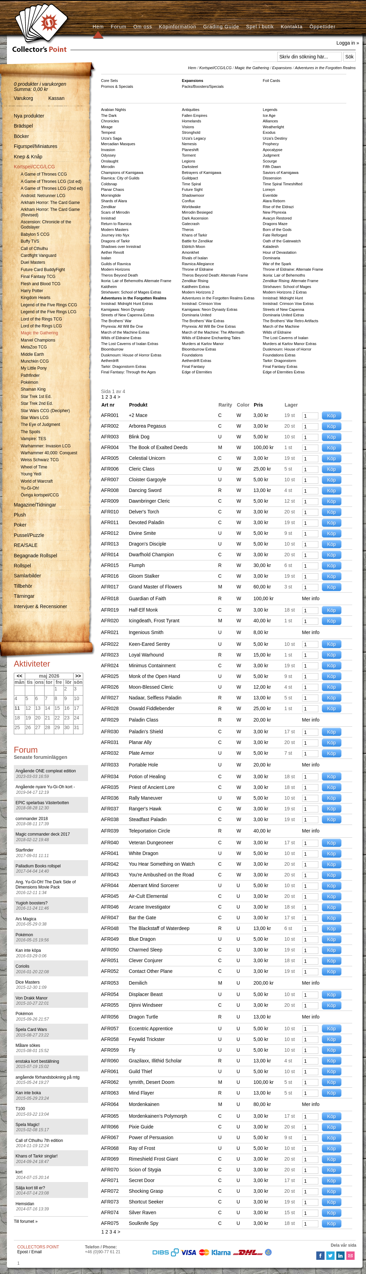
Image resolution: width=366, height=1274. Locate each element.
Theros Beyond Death (119, 275)
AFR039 (110, 831)
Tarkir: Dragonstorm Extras (123, 366)
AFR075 (110, 1223)
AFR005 (110, 458)
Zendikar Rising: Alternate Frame (290, 281)
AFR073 (110, 1202)
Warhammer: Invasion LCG (46, 446)
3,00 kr (260, 415)
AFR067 (110, 1137)
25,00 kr (262, 469)
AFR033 (110, 765)
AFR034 (110, 776)
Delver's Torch (144, 511)
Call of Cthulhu (34, 248)
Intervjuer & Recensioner (40, 606)
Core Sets (109, 80)
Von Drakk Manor (32, 998)
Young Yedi (31, 474)
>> (78, 676)
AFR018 (110, 598)
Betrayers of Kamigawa (201, 172)
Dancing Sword (145, 490)
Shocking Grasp (146, 1191)
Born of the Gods (277, 229)
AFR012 (110, 533)
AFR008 (110, 490)
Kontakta (291, 26)
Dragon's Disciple (147, 544)
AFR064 (110, 1104)
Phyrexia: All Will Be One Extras (209, 326)
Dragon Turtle (143, 1017)
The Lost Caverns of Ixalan (285, 338)
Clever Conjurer (146, 960)
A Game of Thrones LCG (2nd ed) (52, 188)
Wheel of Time (34, 467)
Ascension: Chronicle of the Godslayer (46, 225)
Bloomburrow (112, 349)
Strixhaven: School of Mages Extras (131, 292)
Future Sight (192, 189)
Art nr (108, 405)
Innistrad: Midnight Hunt (283, 298)
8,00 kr (260, 632)
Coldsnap (109, 184)
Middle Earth (32, 354)
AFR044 (110, 885)
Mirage (107, 127)
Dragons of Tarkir (115, 241)
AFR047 (110, 917)
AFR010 (110, 511)
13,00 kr (262, 490)
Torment (189, 155)
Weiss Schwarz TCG (40, 459)
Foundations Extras (279, 355)
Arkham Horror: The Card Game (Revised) (50, 212)
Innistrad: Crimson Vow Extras (288, 303)
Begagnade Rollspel (35, 555)
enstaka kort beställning (37, 1061)
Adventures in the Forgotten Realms (325, 68)
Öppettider (322, 26)
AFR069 (110, 1159)
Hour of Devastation (279, 252)
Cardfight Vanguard (38, 255)
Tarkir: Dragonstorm (279, 361)
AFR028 (110, 708)
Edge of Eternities (197, 372)
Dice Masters (28, 982)
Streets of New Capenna (283, 309)
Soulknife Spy (143, 1223)
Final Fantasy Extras (280, 366)
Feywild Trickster (147, 1039)
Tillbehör (23, 586)
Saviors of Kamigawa (280, 172)
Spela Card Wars (31, 1029)
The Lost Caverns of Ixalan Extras (129, 344)
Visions (188, 127)
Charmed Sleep (145, 949)
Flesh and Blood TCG (40, 283)
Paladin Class (143, 720)
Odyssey (108, 155)
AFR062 (110, 1082)
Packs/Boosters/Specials (203, 86)
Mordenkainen (144, 1104)
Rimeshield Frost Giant (153, 1159)
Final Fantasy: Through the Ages (128, 372)
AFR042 (110, 864)
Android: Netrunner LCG (43, 195)
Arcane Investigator (150, 907)
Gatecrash (191, 224)
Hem (98, 26)
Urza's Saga (111, 138)
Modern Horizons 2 (198, 292)
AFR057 (110, 1028)
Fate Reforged (275, 235)
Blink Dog (139, 436)
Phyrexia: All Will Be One (122, 326)
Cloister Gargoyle (147, 479)
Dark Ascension (195, 218)
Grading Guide (221, 26)
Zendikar (108, 207)
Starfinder (24, 850)
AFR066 (110, 1126)
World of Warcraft (37, 481)
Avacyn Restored (277, 218)
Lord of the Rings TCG (41, 319)
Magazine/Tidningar (35, 505)
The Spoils (30, 431)
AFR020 (110, 620)
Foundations (192, 355)
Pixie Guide (141, 1126)
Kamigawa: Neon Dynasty (123, 309)
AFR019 (110, 610)
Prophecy (271, 144)
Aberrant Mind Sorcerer (154, 885)
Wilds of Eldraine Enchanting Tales (211, 338)
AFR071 (110, 1180)
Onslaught (109, 161)
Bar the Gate (142, 917)
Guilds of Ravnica (116, 264)
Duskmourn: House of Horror (287, 349)
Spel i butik (260, 26)
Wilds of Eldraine (277, 332)
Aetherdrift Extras (196, 361)
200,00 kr (263, 983)
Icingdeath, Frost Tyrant (154, 620)
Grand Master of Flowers (155, 586)
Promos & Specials (117, 86)
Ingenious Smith (146, 632)
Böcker (21, 136)
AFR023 (110, 655)
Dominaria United (196, 315)
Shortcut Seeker (146, 1202)
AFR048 (110, 928)
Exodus (269, 132)
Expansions (282, 68)
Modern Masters (114, 229)
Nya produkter (29, 116)
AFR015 (110, 565)
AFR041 (110, 853)
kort (19, 1172)
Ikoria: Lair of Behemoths (284, 275)
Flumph (137, 565)
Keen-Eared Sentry (149, 644)
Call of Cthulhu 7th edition (39, 1140)
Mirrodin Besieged (197, 212)
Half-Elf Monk (143, 610)
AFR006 (110, 469)
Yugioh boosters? (32, 903)
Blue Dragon (142, 939)
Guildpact (190, 178)
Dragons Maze (275, 224)
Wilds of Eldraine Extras (121, 338)
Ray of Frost (142, 1148)
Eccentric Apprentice (151, 1028)
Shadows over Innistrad (121, 246)
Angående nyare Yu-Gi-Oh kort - (45, 786)
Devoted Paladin (146, 522)
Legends (270, 110)
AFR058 (110, 1039)
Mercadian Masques (118, 144)
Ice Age (269, 115)
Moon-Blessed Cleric (151, 687)
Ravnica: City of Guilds (120, 178)
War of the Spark (277, 264)
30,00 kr (262, 565)
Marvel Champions (38, 340)
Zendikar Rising (195, 281)
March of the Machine (281, 326)
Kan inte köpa (28, 950)
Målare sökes (28, 1045)
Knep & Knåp (28, 156)
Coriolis (22, 966)
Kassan (56, 98)
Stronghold (191, 132)
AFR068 (110, 1148)
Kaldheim (109, 287)
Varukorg (23, 98)
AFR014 (110, 554)
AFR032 (110, 753)
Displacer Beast (146, 994)
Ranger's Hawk (145, 808)
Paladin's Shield (146, 731)
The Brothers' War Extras (203, 321)
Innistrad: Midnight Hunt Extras (127, 303)
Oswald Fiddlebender (151, 708)
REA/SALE (25, 545)
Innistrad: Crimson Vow (201, 303)
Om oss (142, 26)
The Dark (109, 115)
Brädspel (23, 126)
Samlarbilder (27, 575)
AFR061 (110, 1071)
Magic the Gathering (39, 333)
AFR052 (110, 971)
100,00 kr (263, 447)
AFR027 (110, 697)
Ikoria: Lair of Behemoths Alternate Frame (136, 281)
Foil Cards (271, 80)
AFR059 (110, 1050)
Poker (20, 525)
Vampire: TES (33, 438)
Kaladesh (271, 246)
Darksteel (190, 167)
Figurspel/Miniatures (35, 146)
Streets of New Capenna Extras (127, 315)
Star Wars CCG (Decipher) (45, 410)
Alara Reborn (274, 201)
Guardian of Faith (147, 598)
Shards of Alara (114, 201)
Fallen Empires (194, 115)
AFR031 (110, 742)
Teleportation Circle (149, 831)
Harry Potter (32, 290)
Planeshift (190, 150)
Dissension (272, 178)
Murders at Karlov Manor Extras (289, 344)
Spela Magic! (27, 1124)
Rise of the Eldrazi (278, 207)
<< (19, 676)
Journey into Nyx (115, 235)
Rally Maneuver (145, 798)
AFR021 (110, 632)
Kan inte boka (28, 1092)
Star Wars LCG (35, 417)
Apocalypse (272, 150)
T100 (20, 1108)
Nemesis (189, 144)
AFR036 (110, 798)
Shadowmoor (193, 195)
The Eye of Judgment (40, 424)
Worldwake (191, 207)
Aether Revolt (112, 252)
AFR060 (110, 1060)
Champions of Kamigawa (122, 172)
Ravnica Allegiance (198, 264)
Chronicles (110, 121)
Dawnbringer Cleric (149, 501)
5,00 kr (260, 436)
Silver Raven (142, 1212)
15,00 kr (262, 655)
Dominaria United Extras (283, 315)
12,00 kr (262, 687)
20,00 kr (262, 720)
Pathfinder (30, 375)
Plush (20, 515)
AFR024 (110, 665)
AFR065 (110, 1116)
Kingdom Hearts (35, 297)
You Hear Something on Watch (162, 864)
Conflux (188, 201)
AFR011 (110, 522)
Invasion (108, 150)
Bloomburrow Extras (199, 349)
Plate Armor (141, 753)
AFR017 (110, 586)
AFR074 (110, 1212)
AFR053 (110, 983)
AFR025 (110, 676)
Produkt (138, 405)
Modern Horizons (115, 269)
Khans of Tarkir (194, 235)
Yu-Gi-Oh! (30, 488)
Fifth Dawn (272, 167)
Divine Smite (142, 533)
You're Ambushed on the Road (161, 874)
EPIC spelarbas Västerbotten (42, 802)
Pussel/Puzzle (29, 535)
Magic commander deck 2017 (43, 834)
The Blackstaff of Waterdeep (159, 928)
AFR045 (110, 896)
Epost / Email (29, 1251)
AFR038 (110, 819)
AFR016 (110, 576)
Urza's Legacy (194, 138)
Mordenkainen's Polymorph (158, 1116)
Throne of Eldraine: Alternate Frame (293, 269)
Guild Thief (140, 1071)
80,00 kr (262, 1104)
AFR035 (110, 787)
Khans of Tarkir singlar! (37, 1156)
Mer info (311, 598)
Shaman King (33, 389)
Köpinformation (177, 26)
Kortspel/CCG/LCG (34, 166)
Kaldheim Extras (196, 287)
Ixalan (106, 258)
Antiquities (191, 110)
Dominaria (271, 258)
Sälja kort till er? (30, 1187)
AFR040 (110, 842)
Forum (118, 26)
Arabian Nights (113, 110)
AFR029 (110, 720)
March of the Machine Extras (125, 332)
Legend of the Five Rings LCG (48, 311)
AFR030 (110, 731)
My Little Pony (34, 368)
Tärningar (24, 596)
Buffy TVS (30, 241)
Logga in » (348, 43)
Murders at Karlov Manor (203, 344)
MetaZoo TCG (34, 347)
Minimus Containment (152, 665)
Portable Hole (143, 765)
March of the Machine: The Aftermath (213, 332)
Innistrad (108, 218)
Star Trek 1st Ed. (36, 396)
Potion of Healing (147, 776)
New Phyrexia (274, 212)
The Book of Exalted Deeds (158, 447)
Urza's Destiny (275, 138)
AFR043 (110, 874)
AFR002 (110, 426)
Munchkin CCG (35, 361)
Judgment (271, 155)
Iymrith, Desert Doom (151, 1082)
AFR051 (110, 960)
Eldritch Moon (193, 246)
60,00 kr (262, 586)
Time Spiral (191, 184)
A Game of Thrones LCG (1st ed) (51, 181)
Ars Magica (26, 919)
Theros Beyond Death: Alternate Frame (215, 275)
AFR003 (110, 436)
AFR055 (110, 1005)
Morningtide (111, 195)
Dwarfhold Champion (151, 554)
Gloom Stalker (144, 576)
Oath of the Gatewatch (282, 241)
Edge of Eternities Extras (284, 372)
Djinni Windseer (146, 1005)
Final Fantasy (193, 366)
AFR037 (110, 808)
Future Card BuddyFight (43, 269)
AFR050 (110, 949)
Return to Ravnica (116, 224)
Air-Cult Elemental (148, 896)
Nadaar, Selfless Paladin (155, 697)
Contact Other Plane (151, 971)
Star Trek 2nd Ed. (37, 403)
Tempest (108, 132)
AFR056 (110, 1017)
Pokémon (29, 382)
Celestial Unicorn (147, 458)
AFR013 (110, 544)
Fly (132, 1050)
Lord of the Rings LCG (41, 326)
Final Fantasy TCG (38, 276)
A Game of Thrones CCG (44, 174)
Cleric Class (142, 469)
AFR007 (110, 479)
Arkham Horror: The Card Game (50, 202)
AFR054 (110, 994)
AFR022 (110, 644)
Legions (188, 161)
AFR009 (110, 501)
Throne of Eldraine (197, 269)
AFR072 (110, 1191)
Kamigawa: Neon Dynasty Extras (210, 309)
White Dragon (143, 853)
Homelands (191, 121)
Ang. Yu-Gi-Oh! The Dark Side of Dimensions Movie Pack (46, 885)
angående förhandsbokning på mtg (47, 1077)
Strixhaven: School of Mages (287, 287)
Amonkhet (190, 252)
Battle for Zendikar (197, 241)
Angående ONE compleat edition (46, 771)
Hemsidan (25, 1203)
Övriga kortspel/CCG (40, 495)
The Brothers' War (116, 321)
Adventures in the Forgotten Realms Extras (218, 298)
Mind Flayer (141, 1093)
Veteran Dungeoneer (151, 842)
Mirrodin (108, 167)
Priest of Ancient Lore (152, 787)
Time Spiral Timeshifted (282, 184)
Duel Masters (33, 262)
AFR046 (110, 907)
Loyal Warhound (146, 655)
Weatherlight (273, 127)
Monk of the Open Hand (154, 676)
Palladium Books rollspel (38, 866)
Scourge (270, 161)
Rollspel (22, 565)
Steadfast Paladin (148, 819)
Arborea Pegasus (147, 426)
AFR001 (110, 415)
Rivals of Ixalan (195, 258)
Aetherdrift (110, 361)
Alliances (270, 121)
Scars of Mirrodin (115, 212)
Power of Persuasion (151, 1137)
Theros (188, 229)
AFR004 (110, 447)
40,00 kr (262, 620)
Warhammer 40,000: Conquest (49, 452)
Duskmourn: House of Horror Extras (131, 355)
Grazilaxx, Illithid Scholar (155, 1060)
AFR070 (110, 1169)
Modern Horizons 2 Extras (285, 292)
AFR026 (110, 687)
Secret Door (142, 1180)
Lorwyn (269, 189)
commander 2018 (32, 818)
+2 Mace (138, 415)
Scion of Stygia (145, 1169)
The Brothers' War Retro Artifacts (290, 321)
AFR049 (110, 939)
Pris (258, 405)
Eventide (270, 195)
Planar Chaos (112, 189)
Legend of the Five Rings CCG (49, 305)
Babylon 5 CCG (35, 234)
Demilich (138, 983)
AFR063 (110, 1093)
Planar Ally (140, 742)
